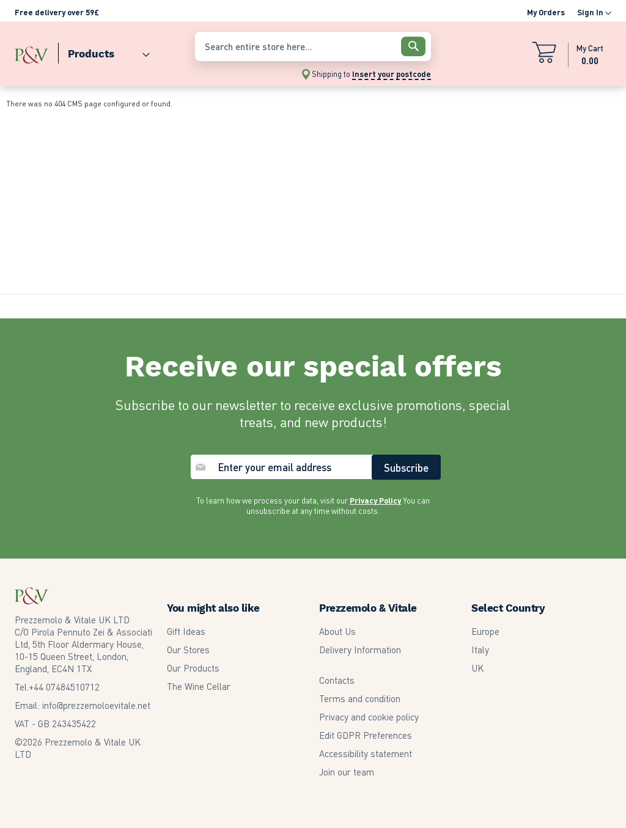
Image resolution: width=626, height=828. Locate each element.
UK (477, 668)
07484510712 (64, 687)
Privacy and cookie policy (369, 717)
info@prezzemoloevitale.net (96, 705)
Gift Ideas (186, 631)
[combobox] (313, 46)
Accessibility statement (365, 753)
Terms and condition (359, 698)
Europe (485, 631)
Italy (480, 649)
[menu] (99, 51)
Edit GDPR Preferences (365, 735)
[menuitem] (104, 51)
